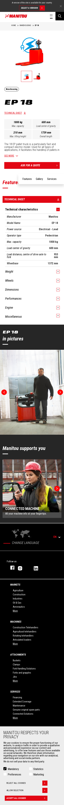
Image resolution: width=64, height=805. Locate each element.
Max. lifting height (18, 136)
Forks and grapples (22, 672)
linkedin (38, 567)
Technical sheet (13, 113)
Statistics (38, 769)
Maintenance (19, 705)
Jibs (15, 676)
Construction (19, 594)
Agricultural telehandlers (24, 631)
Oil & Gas (17, 602)
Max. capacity (18, 126)
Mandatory (13, 769)
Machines (15, 621)
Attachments (18, 654)
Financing (17, 697)
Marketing (38, 774)
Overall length (46, 136)
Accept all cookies (26, 798)
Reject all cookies (26, 783)
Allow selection (26, 790)
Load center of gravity (46, 126)
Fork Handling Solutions (24, 668)
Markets (15, 584)
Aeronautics (19, 606)
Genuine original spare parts (26, 709)
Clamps (16, 664)
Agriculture (18, 590)
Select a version (33, 8)
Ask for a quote (40, 165)
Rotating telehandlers (23, 635)
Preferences (14, 774)
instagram (22, 567)
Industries (17, 598)
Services (15, 691)
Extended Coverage (22, 701)
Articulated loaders (22, 639)
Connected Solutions (23, 713)
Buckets (16, 660)
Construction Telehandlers (25, 627)
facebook (11, 567)
